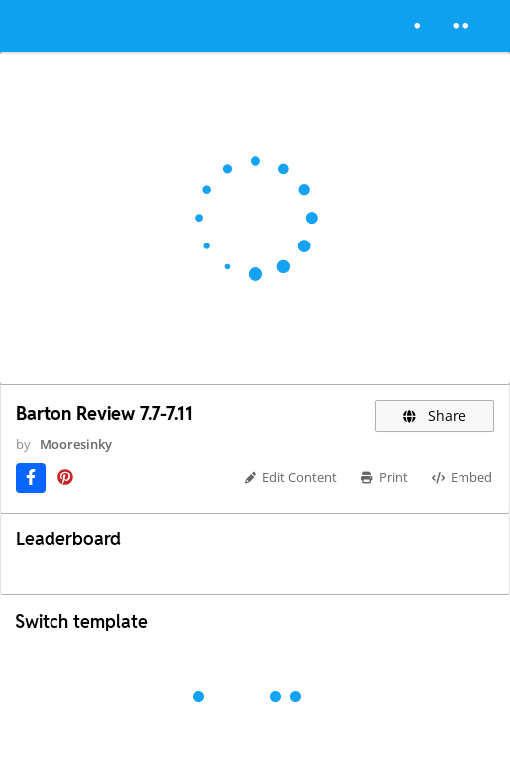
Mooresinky (76, 444)
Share (435, 415)
